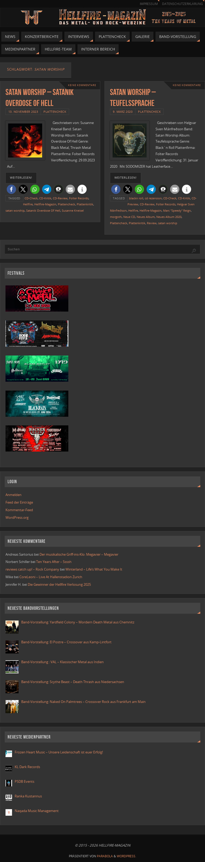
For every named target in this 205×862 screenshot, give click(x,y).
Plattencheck (54, 112)
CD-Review (60, 198)
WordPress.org (17, 517)
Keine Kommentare (82, 85)
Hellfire (28, 204)
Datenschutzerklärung (182, 4)
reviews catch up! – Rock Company (32, 569)
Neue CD (129, 217)
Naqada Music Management (37, 810)
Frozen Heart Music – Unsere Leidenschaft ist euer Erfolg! (59, 752)
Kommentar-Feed (19, 510)
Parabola (105, 856)
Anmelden (13, 494)
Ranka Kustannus (28, 796)
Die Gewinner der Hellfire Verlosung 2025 (59, 584)
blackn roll (136, 198)
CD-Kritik (45, 198)
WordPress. (126, 856)
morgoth (116, 217)
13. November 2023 (23, 112)
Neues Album (146, 217)
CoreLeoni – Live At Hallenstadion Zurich (50, 576)
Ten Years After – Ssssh (53, 561)
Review (152, 223)
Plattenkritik (85, 204)
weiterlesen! (21, 177)
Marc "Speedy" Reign (177, 210)
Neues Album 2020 (168, 217)
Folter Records (78, 198)
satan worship (15, 210)
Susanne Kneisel (73, 210)
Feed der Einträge (19, 502)
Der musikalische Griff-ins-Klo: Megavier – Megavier (79, 554)
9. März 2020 (122, 112)
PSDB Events (24, 781)
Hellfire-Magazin (45, 204)
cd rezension (153, 198)
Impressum (149, 4)
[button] (11, 189)
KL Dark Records (27, 766)
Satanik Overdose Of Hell (43, 210)
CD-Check (31, 198)
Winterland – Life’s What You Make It (93, 569)
